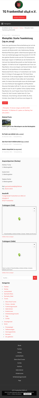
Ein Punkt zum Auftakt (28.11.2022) (13, 134)
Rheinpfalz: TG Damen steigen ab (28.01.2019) (16, 108)
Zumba (7, 318)
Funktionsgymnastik (11, 306)
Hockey (5, 103)
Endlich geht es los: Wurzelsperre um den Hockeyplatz (18, 126)
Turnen (6, 298)
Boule (19, 345)
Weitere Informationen (17, 393)
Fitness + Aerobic (10, 304)
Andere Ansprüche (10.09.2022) (12, 149)
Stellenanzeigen (9, 329)
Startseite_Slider (8, 296)
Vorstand (7, 334)
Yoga (6, 316)
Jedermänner (9, 309)
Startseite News (8, 294)
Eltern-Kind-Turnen (10, 302)
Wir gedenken (9, 337)
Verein (6, 324)
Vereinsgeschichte (10, 332)
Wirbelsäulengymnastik (12, 314)
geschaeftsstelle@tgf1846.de (13, 186)
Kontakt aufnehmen (19, 17)
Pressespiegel (9, 327)
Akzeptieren (27, 394)
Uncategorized (8, 321)
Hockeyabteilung (16, 35)
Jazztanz (19, 366)
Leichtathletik (8, 291)
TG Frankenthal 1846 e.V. (19, 11)
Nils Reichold (14, 129)
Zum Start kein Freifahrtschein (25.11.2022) (15, 142)
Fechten (6, 286)
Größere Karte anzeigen (8, 236)
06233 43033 (9, 189)
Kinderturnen (9, 311)
